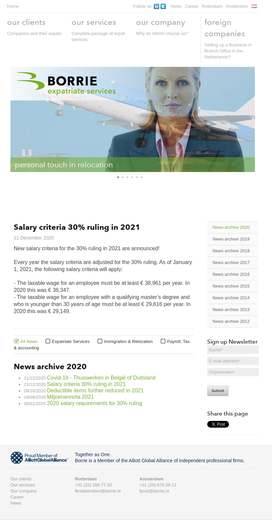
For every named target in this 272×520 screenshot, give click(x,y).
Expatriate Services (71, 341)
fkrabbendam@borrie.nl (98, 490)
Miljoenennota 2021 (70, 397)
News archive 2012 (231, 321)
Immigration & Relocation (128, 341)
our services (94, 22)
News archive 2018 (231, 250)
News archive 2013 (231, 309)
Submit (218, 391)
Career (191, 6)
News (176, 6)
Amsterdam (237, 6)
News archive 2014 (231, 297)
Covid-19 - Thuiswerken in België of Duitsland (101, 378)
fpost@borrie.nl (154, 490)
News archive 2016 (231, 274)
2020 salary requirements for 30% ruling (94, 403)
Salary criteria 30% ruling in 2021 (86, 384)
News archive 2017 (231, 262)
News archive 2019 (231, 239)
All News (29, 341)
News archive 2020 (231, 227)
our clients (26, 22)
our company (160, 22)
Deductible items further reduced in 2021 (95, 390)
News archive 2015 (231, 286)
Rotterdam (212, 6)
